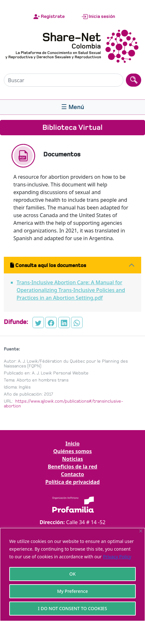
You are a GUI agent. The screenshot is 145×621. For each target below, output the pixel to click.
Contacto (72, 474)
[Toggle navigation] (72, 107)
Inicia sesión (98, 16)
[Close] (140, 531)
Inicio (72, 443)
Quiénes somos (72, 451)
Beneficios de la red (72, 466)
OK (72, 574)
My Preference (72, 591)
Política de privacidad (72, 481)
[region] (72, 574)
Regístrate (49, 16)
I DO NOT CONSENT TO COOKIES (72, 608)
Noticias (72, 458)
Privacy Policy (117, 557)
